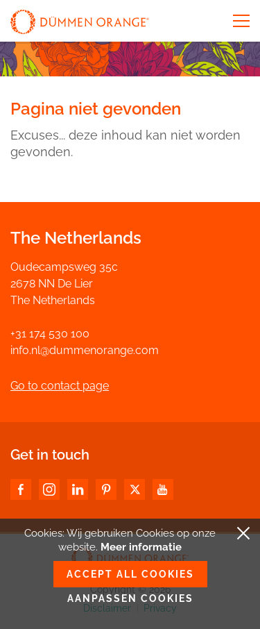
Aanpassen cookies (130, 598)
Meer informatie (141, 547)
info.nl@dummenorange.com (84, 350)
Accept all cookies (130, 574)
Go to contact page (59, 385)
